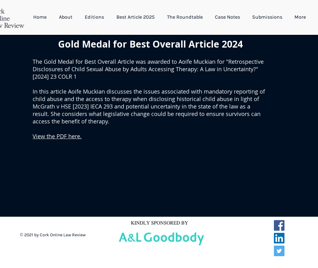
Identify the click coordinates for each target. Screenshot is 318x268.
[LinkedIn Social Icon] (279, 238)
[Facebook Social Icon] (279, 225)
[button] (67, 17)
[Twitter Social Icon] (279, 251)
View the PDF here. (57, 136)
